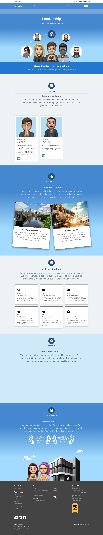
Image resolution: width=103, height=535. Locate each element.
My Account (82, 1)
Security (26, 529)
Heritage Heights (18, 506)
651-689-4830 (76, 500)
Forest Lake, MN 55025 (80, 493)
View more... (17, 508)
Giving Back (60, 11)
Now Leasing (17, 1)
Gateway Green (18, 496)
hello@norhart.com (78, 498)
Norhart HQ (76, 488)
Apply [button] (85, 6)
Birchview (16, 501)
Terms (21, 529)
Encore (16, 494)
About (70, 6)
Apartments (37, 6)
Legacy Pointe (18, 503)
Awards (52, 11)
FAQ (34, 488)
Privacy (16, 529)
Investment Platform (39, 500)
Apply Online (17, 488)
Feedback (36, 492)
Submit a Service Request (40, 490)
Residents (55, 6)
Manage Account (38, 495)
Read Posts (55, 499)
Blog (89, 1)
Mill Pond (16, 499)
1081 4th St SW (78, 490)
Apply (75, 1)
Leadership (43, 11)
